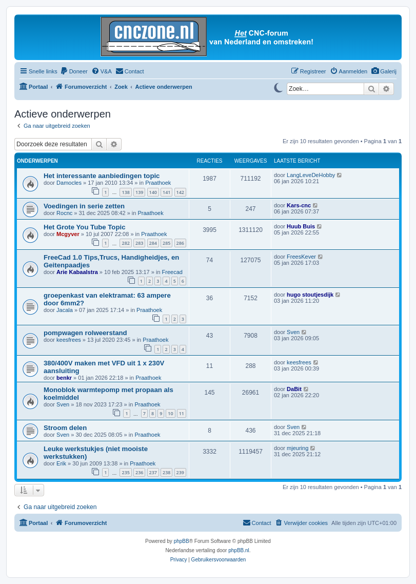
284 (153, 243)
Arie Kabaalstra (77, 272)
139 (139, 192)
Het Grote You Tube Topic (84, 227)
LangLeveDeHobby (311, 175)
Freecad (172, 272)
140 (153, 192)
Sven (293, 332)
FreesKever (301, 257)
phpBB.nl (238, 550)
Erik (61, 463)
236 (139, 472)
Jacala (64, 310)
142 (180, 192)
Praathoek (158, 183)
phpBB (181, 541)
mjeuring (297, 448)
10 (170, 413)
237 (153, 472)
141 (166, 192)
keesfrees (68, 340)
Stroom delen (65, 428)
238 (166, 472)
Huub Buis (301, 226)
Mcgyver (68, 234)
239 (180, 472)
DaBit (294, 389)
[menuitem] (384, 71)
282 (125, 243)
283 (139, 243)
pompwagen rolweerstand (85, 333)
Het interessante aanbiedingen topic (102, 176)
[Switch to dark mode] (278, 86)
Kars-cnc (299, 205)
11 (181, 413)
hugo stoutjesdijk (310, 294)
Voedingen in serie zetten (84, 206)
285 (166, 243)
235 (125, 472)
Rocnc (64, 213)
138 (125, 192)
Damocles (69, 183)
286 (180, 243)
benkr (64, 378)
